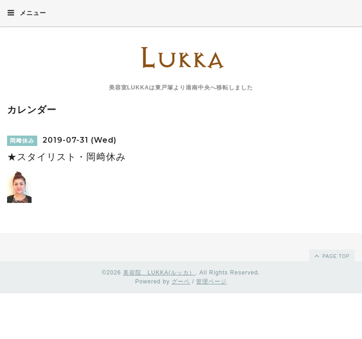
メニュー (26, 12)
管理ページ (211, 281)
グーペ (181, 281)
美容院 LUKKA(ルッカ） (159, 272)
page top (331, 255)
